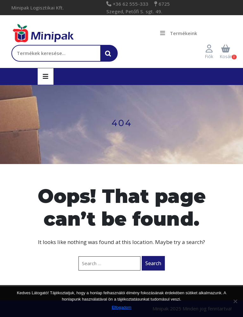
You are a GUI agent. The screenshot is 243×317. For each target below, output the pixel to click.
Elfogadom (121, 307)
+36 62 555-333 (129, 4)
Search (153, 263)
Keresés (110, 57)
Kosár (226, 52)
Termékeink (178, 33)
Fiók (209, 52)
